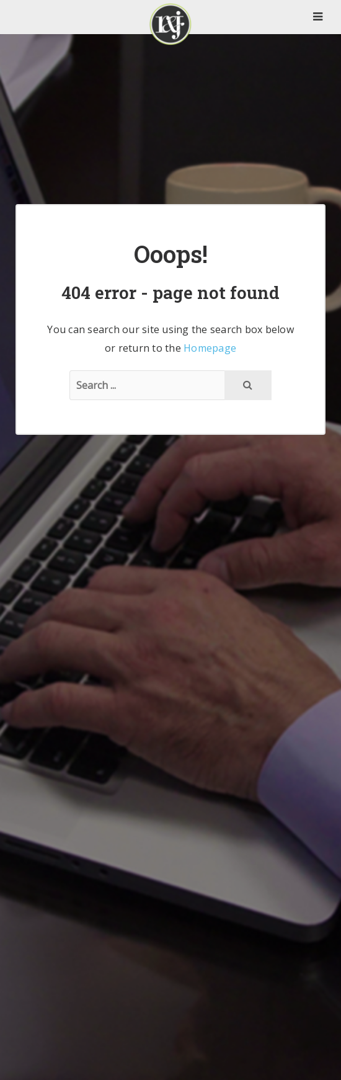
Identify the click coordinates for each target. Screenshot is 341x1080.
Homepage (210, 348)
